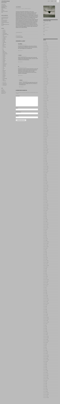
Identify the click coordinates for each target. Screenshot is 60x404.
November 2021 (45, 114)
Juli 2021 (44, 119)
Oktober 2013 (45, 263)
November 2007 (45, 375)
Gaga (3, 43)
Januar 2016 (44, 221)
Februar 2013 (45, 276)
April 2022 (44, 106)
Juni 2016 (44, 213)
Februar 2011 (45, 314)
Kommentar (18, 95)
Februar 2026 (45, 45)
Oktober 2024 (45, 65)
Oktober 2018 (45, 169)
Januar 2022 (44, 111)
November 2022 (45, 97)
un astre (4, 77)
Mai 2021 (44, 122)
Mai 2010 (44, 328)
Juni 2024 (44, 70)
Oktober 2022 (45, 98)
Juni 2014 (44, 251)
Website (17, 115)
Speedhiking (20, 43)
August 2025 (44, 51)
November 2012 (45, 281)
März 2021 (44, 125)
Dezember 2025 (45, 46)
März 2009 (44, 350)
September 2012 (45, 284)
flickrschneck (4, 82)
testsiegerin (4, 75)
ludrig (2, 9)
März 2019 (44, 161)
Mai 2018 (44, 177)
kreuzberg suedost (5, 53)
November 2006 (45, 394)
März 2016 (44, 218)
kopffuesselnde (5, 52)
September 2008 (45, 359)
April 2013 (44, 273)
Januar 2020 (44, 147)
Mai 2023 (44, 89)
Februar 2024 (45, 75)
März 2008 (44, 369)
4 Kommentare (28, 8)
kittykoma (4, 51)
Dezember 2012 (45, 279)
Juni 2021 (44, 120)
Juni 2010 (44, 326)
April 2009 (44, 348)
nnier (3, 67)
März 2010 (44, 331)
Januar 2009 (44, 353)
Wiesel (3, 79)
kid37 (3, 50)
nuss (3, 69)
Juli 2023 (44, 86)
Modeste (4, 61)
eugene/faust (4, 42)
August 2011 (44, 304)
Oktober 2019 (45, 150)
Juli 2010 (44, 325)
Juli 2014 (44, 249)
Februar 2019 (45, 163)
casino (3, 35)
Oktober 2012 (45, 282)
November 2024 (45, 64)
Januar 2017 (44, 202)
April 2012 (44, 292)
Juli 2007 (44, 381)
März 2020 (44, 144)
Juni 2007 (44, 383)
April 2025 (44, 56)
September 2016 (45, 208)
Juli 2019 (44, 155)
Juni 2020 (44, 139)
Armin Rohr (4, 31)
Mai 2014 (44, 252)
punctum (4, 71)
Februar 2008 (45, 370)
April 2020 (44, 142)
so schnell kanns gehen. (27, 36)
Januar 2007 (44, 391)
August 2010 (44, 323)
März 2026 (44, 43)
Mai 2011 (44, 309)
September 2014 (45, 246)
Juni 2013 (44, 270)
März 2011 (44, 312)
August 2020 (44, 136)
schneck (23, 8)
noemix (4, 68)
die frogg (4, 41)
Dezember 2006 (45, 392)
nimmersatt (4, 66)
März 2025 (44, 57)
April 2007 (44, 386)
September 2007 (45, 378)
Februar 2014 (45, 257)
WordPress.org (3, 93)
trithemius (4, 76)
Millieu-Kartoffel (45, 30)
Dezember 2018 (45, 166)
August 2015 (44, 229)
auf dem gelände (5, 33)
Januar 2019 (44, 164)
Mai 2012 (44, 290)
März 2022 (44, 108)
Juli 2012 (44, 287)
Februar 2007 (45, 389)
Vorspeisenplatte (5, 78)
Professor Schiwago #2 (46, 27)
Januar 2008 (44, 372)
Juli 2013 (44, 268)
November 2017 (45, 186)
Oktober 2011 (45, 301)
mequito (4, 59)
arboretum (4, 32)
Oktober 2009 (45, 339)
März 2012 (44, 293)
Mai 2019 (44, 158)
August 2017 (44, 191)
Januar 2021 (44, 128)
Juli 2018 (44, 174)
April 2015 (44, 235)
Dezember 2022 (45, 95)
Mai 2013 (44, 271)
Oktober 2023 (45, 81)
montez (4, 62)
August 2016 (44, 210)
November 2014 (45, 243)
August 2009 (44, 342)
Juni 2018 (44, 175)
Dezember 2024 (45, 62)
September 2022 (45, 100)
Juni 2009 (44, 345)
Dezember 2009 (45, 336)
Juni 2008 (44, 364)
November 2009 (45, 337)
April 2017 (44, 197)
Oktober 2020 (45, 133)
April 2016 (44, 216)
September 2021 (45, 117)
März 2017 (44, 199)
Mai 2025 (44, 54)
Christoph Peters (5, 36)
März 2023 (44, 92)
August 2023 (44, 84)
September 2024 (45, 67)
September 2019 (45, 152)
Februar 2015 (45, 238)
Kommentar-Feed (3, 92)
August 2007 (44, 380)
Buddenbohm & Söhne (5, 34)
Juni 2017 (44, 194)
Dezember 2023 (45, 78)
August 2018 (44, 172)
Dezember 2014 (45, 241)
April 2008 (44, 367)
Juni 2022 (44, 103)
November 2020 (45, 131)
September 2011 (45, 303)
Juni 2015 (44, 232)
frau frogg (2, 24)
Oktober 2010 (45, 320)
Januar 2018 (44, 183)
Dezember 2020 (45, 130)
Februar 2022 (45, 109)
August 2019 (44, 153)
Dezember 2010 (45, 317)
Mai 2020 (44, 141)
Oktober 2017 (45, 188)
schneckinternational (5, 1)
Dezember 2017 (45, 185)
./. (43, 36)
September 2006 (45, 397)
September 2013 (45, 265)
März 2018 (44, 180)
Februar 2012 (45, 295)
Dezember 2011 (45, 298)
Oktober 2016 (45, 207)
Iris (18, 66)
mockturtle (4, 60)
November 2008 (45, 356)
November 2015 (45, 224)
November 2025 (45, 48)
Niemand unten (3, 4)
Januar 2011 (44, 315)
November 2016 (45, 205)
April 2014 (44, 254)
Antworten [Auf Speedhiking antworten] (20, 50)
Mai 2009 (44, 347)
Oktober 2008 (45, 358)
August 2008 (44, 361)
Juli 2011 (44, 306)
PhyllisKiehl (4, 70)
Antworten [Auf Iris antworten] (20, 75)
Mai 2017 (44, 196)
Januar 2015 (44, 240)
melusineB (4, 58)
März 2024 (44, 73)
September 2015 (45, 227)
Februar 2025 (45, 59)
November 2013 (45, 262)
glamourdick (4, 44)
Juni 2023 (44, 87)
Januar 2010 (44, 334)
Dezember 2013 (45, 260)
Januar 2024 (44, 76)
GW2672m (2, 10)
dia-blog (4, 40)
